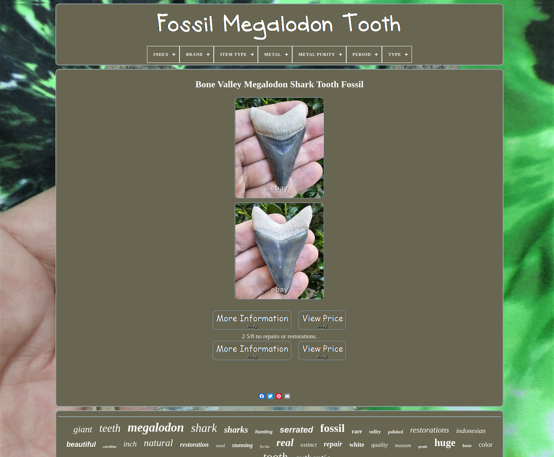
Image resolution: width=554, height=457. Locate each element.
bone (467, 445)
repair (333, 444)
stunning (242, 445)
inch (130, 443)
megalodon (156, 427)
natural (158, 442)
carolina (109, 446)
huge (444, 442)
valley (375, 431)
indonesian (470, 430)
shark (204, 428)
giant (82, 429)
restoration (194, 444)
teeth (109, 428)
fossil (332, 428)
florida (264, 447)
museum (403, 445)
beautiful (81, 444)
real (284, 442)
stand (220, 445)
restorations (429, 430)
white (356, 444)
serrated (296, 429)
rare (357, 431)
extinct (309, 444)
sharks (236, 429)
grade (423, 446)
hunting (263, 431)
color (486, 444)
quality (379, 444)
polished (395, 431)
